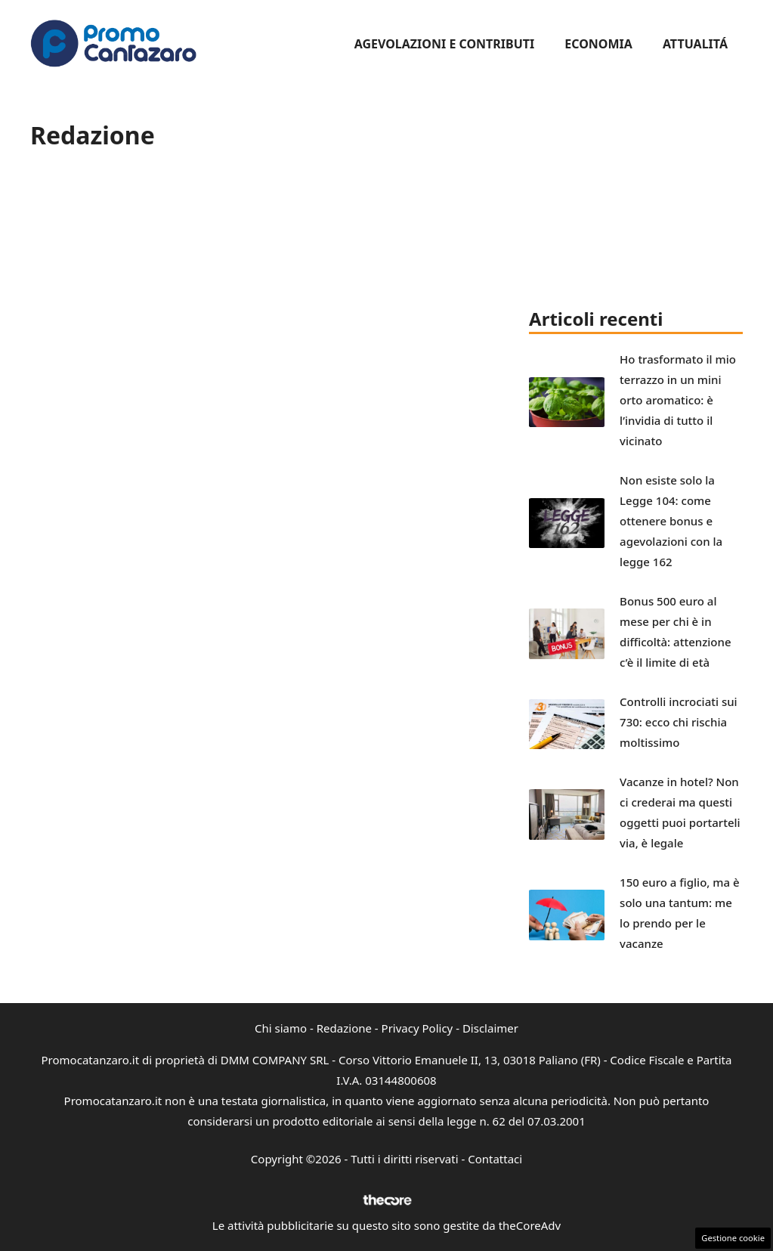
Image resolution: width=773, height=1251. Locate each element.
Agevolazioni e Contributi (444, 44)
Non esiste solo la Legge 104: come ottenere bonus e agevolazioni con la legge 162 (671, 520)
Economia (598, 44)
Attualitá (695, 44)
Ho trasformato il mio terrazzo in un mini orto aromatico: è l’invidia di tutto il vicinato (678, 399)
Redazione (344, 1028)
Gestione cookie (733, 1237)
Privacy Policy (417, 1028)
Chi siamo (281, 1028)
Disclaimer (490, 1028)
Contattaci (495, 1158)
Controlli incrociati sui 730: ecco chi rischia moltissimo (678, 722)
